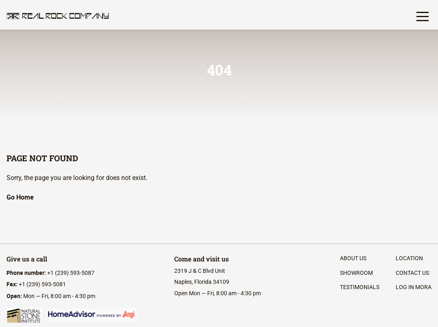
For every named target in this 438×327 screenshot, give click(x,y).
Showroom (356, 273)
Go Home (20, 197)
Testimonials (359, 287)
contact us (412, 273)
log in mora (413, 287)
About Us (353, 258)
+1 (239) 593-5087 (50, 273)
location (409, 258)
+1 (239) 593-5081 (36, 284)
